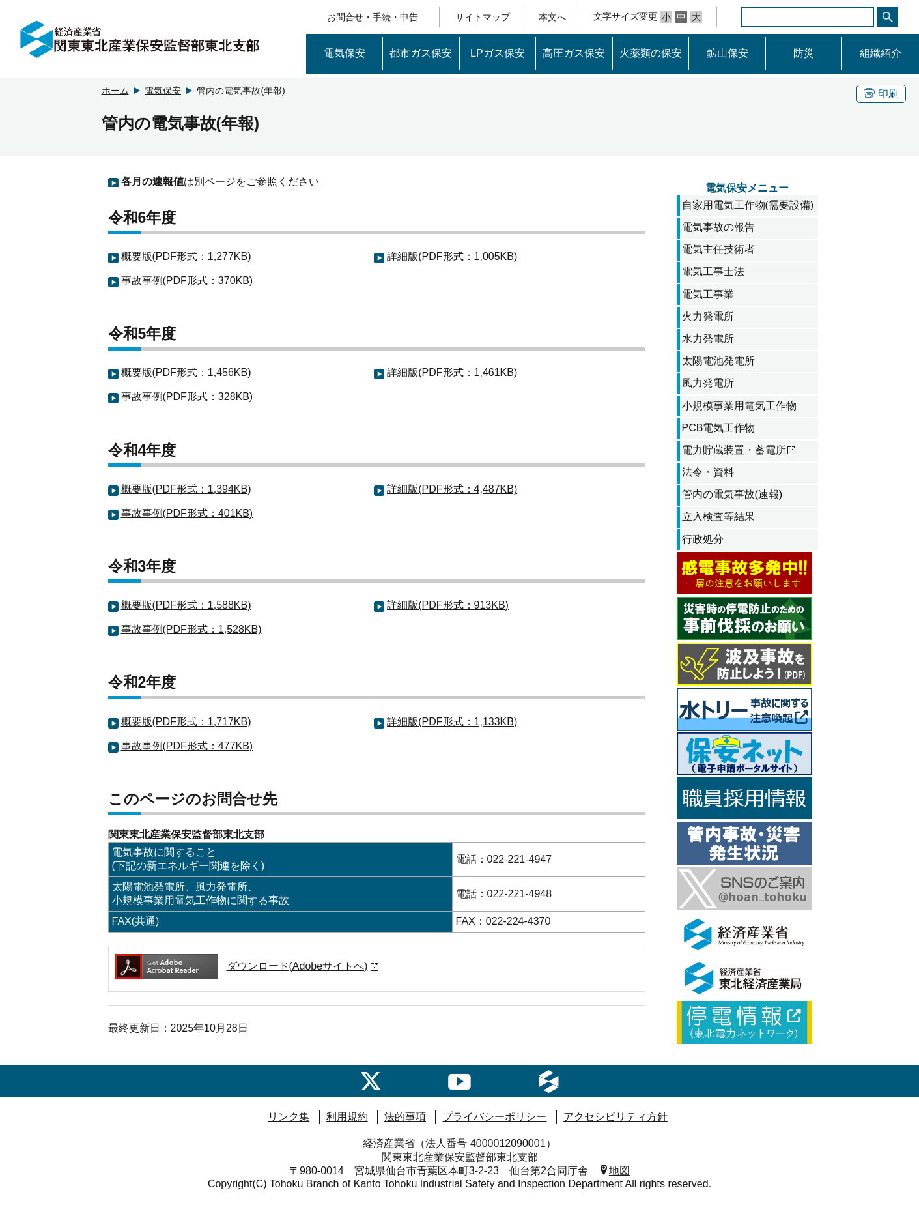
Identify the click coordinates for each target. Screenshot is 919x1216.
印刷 (881, 93)
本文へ (552, 17)
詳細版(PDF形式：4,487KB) (452, 489)
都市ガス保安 (420, 53)
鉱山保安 (727, 53)
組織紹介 (880, 53)
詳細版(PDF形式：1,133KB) (452, 721)
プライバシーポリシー (494, 1116)
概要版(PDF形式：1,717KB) (186, 721)
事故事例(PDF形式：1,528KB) (191, 629)
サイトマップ (482, 17)
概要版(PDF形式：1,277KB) (186, 256)
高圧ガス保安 (574, 53)
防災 (803, 53)
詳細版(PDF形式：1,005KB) (452, 256)
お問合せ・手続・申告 (372, 17)
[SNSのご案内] (370, 1081)
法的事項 (405, 1116)
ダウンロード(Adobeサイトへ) (247, 966)
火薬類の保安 (650, 53)
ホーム (115, 90)
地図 (619, 1170)
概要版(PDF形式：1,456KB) (186, 372)
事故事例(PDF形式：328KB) (187, 396)
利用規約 (347, 1116)
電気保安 (344, 53)
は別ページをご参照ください (220, 181)
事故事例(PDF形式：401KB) (187, 513)
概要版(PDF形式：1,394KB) (186, 489)
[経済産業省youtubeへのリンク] (459, 1080)
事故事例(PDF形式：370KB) (187, 280)
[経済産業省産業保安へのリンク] (548, 1080)
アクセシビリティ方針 (615, 1116)
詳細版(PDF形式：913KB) (448, 605)
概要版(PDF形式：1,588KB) (186, 605)
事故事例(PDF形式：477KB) (187, 745)
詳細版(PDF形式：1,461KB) (452, 372)
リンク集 (288, 1116)
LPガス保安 (497, 53)
